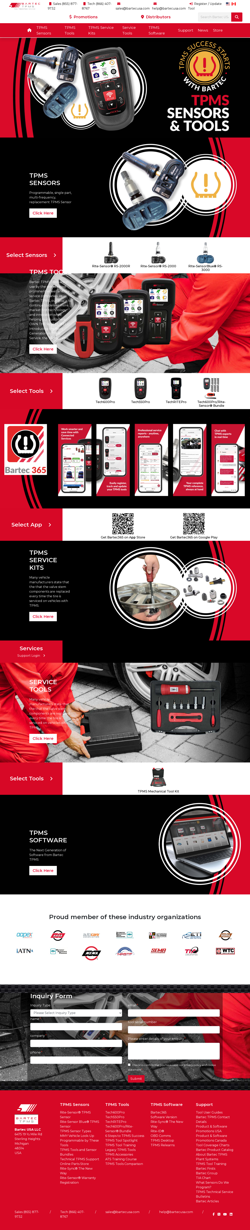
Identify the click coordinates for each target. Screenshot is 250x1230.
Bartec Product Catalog (214, 1150)
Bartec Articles (207, 1201)
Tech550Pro (114, 1117)
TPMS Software (156, 30)
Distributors (156, 17)
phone (35, 1052)
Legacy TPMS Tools (120, 1150)
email (132, 1005)
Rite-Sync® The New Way (76, 1171)
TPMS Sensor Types (75, 1131)
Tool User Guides (209, 1112)
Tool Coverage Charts (212, 1145)
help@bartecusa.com (176, 1212)
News (203, 30)
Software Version (164, 1117)
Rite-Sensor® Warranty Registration (78, 1180)
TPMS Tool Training (120, 1145)
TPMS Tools (69, 30)
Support (185, 30)
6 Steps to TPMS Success (124, 1136)
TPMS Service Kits (101, 30)
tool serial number (142, 1022)
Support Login (31, 655)
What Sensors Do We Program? (212, 1185)
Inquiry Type (40, 1005)
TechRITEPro (115, 1122)
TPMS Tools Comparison (124, 1164)
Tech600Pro (115, 1112)
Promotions (83, 17)
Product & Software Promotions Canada (211, 1138)
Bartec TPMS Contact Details (213, 1119)
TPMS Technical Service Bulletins (214, 1194)
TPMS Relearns (163, 1145)
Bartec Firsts (205, 1168)
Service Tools (129, 30)
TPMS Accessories (119, 1154)
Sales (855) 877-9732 (27, 1214)
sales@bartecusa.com (122, 1212)
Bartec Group (207, 1173)
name (34, 1019)
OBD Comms (161, 1136)
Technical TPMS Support (79, 1159)
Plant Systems (207, 1159)
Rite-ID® (157, 1131)
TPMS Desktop (162, 1140)
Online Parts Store (74, 1164)
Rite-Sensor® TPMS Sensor (75, 1115)
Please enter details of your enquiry (156, 1039)
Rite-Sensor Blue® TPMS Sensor (79, 1124)
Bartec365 (159, 1112)
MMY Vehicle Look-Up (77, 1136)
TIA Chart (203, 1178)
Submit (136, 1079)
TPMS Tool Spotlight (121, 1140)
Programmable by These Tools (79, 1143)
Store (218, 30)
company (37, 1036)
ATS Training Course (121, 1159)
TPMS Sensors (43, 30)
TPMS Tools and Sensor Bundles (78, 1152)
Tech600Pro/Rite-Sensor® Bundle (119, 1129)
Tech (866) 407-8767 (72, 1214)
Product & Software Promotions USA (211, 1129)
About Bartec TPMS (211, 1154)
